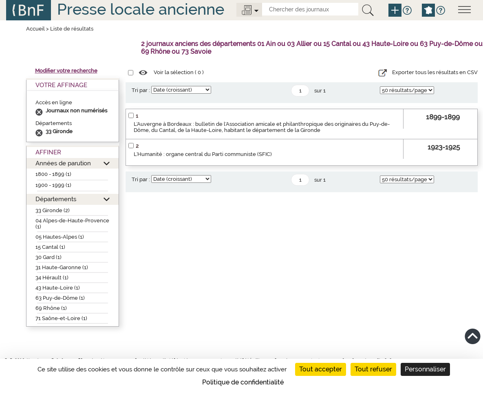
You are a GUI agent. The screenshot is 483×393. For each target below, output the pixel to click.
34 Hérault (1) (51, 277)
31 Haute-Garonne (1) (61, 267)
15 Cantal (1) (50, 247)
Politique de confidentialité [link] (243, 382)
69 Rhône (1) (51, 308)
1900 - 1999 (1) (53, 185)
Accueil (35, 29)
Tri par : (141, 90)
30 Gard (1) (48, 257)
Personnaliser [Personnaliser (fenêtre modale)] (425, 369)
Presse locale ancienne (140, 9)
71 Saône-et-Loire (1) (61, 318)
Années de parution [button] (63, 163)
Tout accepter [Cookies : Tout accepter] (320, 369)
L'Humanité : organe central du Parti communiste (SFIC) (203, 154)
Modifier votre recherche (66, 71)
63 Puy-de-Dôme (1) (60, 298)
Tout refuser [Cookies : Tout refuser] (373, 369)
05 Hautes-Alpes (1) (59, 237)
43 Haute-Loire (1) (57, 288)
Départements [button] (55, 198)
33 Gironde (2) (52, 210)
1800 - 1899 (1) (53, 174)
